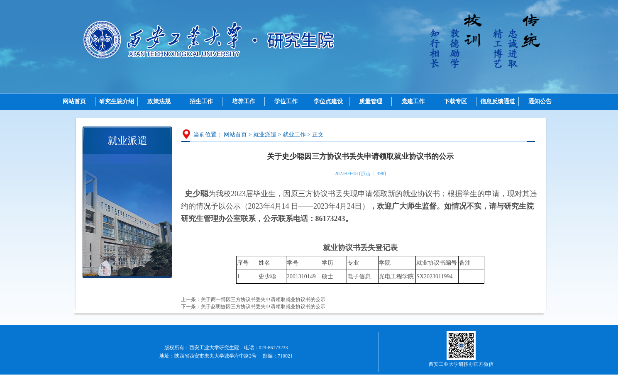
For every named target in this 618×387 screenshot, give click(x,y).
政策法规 (159, 101)
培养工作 (243, 101)
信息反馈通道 (497, 101)
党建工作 (413, 101)
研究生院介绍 (116, 101)
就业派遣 (264, 134)
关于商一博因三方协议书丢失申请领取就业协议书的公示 (263, 299)
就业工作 (294, 134)
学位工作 (286, 101)
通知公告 (540, 101)
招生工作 (201, 101)
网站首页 (74, 101)
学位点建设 (328, 101)
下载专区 (455, 101)
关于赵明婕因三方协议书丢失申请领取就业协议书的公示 (263, 306)
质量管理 (370, 101)
